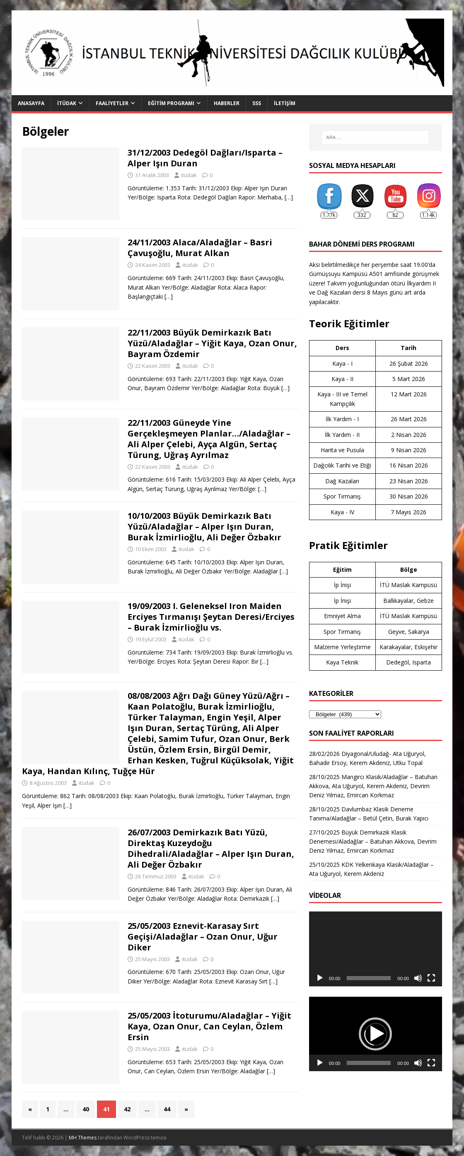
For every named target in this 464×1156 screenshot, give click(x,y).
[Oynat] (320, 978)
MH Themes (83, 1137)
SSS (256, 103)
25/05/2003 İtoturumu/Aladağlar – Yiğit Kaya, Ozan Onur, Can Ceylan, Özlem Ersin (209, 1026)
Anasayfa (31, 103)
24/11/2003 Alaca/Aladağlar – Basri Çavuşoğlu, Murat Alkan (200, 248)
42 (127, 1109)
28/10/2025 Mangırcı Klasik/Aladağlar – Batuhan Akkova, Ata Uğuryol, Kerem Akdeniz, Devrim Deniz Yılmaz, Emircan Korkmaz (373, 786)
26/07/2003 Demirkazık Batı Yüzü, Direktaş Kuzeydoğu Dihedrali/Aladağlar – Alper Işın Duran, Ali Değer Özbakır (211, 848)
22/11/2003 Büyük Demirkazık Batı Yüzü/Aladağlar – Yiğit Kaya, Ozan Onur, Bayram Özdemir (212, 343)
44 (167, 1109)
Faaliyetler (112, 103)
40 (85, 1109)
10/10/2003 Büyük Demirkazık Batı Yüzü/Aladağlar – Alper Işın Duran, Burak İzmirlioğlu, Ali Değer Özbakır (204, 526)
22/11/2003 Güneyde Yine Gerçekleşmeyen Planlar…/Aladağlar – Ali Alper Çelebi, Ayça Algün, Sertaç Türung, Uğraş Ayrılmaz (209, 438)
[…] (289, 197)
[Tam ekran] (431, 978)
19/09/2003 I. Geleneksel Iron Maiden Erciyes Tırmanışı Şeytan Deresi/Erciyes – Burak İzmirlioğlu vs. (211, 616)
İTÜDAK (66, 103)
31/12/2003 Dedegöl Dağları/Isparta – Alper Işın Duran (205, 158)
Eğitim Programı (171, 103)
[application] (375, 948)
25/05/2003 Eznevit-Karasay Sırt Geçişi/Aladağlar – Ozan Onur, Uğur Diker (203, 936)
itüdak (189, 175)
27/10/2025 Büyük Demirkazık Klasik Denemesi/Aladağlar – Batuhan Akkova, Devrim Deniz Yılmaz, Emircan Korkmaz (373, 841)
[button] (375, 1033)
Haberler (226, 103)
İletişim (284, 103)
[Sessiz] (418, 978)
